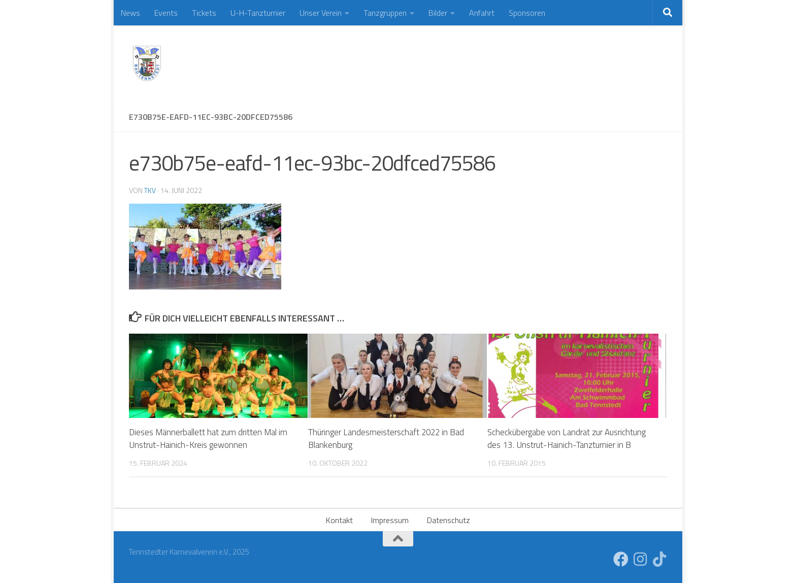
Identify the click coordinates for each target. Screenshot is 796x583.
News (130, 13)
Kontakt (339, 520)
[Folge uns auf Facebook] (620, 559)
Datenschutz (448, 520)
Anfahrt (481, 13)
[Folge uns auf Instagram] (640, 559)
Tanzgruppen (385, 13)
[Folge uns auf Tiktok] (659, 559)
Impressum (390, 520)
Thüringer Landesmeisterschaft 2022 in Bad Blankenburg (387, 439)
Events (166, 13)
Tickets (204, 13)
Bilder (437, 13)
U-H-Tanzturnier (257, 13)
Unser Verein (321, 13)
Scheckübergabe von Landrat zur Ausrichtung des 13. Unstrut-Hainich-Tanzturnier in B (566, 439)
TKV (150, 190)
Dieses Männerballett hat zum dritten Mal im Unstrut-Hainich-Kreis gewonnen (208, 439)
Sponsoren (527, 13)
